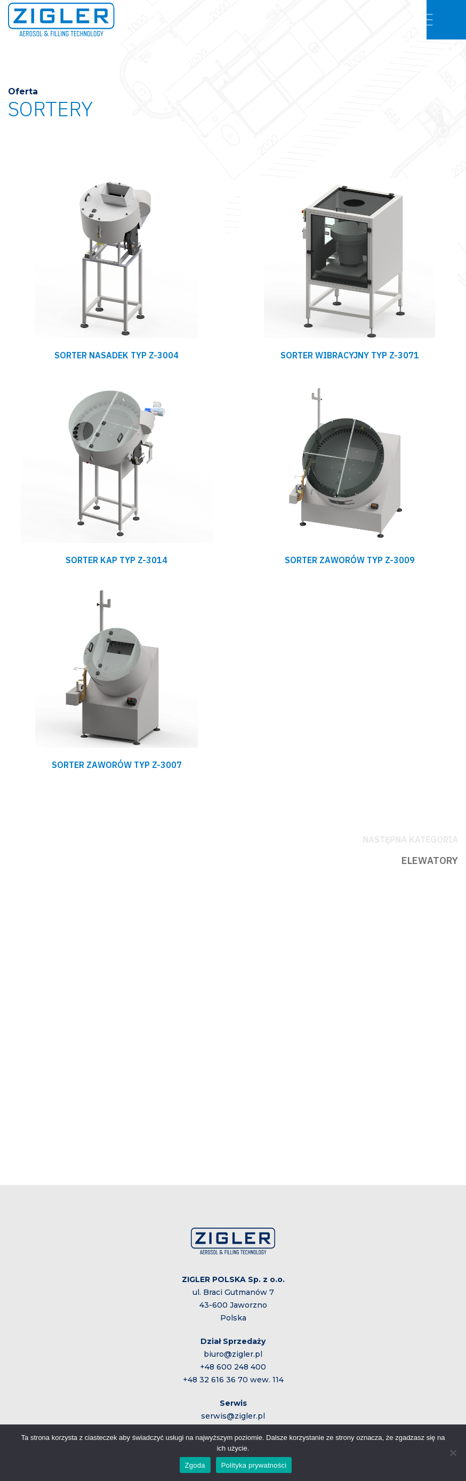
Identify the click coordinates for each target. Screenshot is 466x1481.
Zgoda (195, 1465)
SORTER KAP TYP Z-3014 (116, 560)
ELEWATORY (429, 860)
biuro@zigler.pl (233, 1354)
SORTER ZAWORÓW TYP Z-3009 (350, 560)
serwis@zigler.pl (233, 1416)
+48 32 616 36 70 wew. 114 (233, 1379)
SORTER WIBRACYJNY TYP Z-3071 (349, 355)
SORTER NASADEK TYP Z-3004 (116, 355)
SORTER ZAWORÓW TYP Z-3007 (117, 764)
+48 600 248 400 (233, 1367)
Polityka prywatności (254, 1465)
